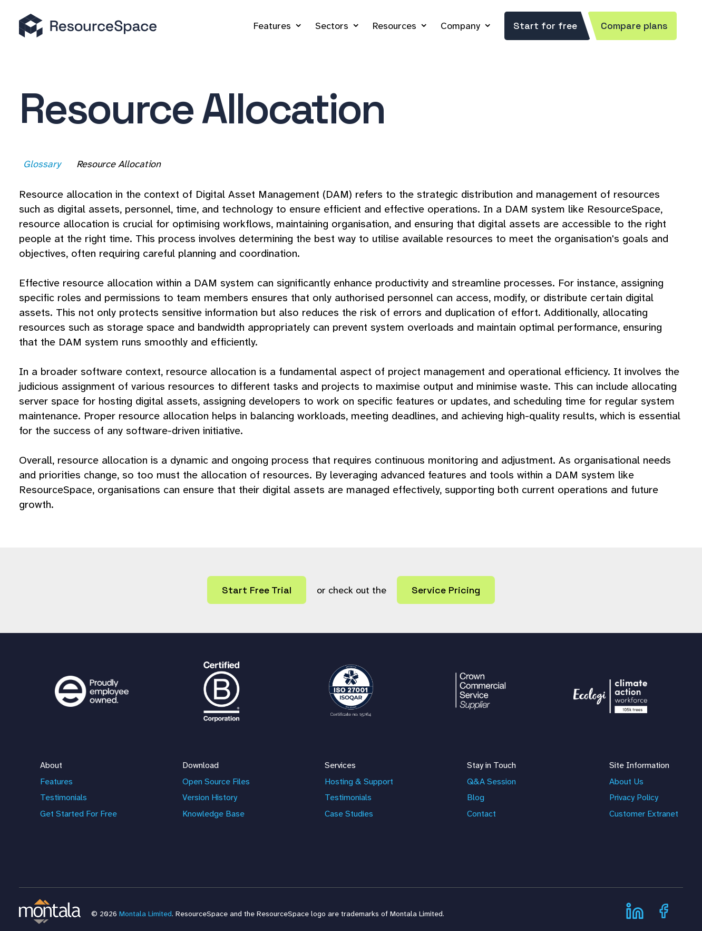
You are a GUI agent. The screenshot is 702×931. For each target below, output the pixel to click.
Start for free (545, 26)
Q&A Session (491, 781)
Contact (481, 813)
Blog (475, 797)
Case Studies (349, 813)
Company (460, 26)
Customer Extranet (643, 813)
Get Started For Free (78, 813)
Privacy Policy (633, 797)
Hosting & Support (359, 781)
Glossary (43, 164)
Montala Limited (145, 913)
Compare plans (634, 26)
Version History (209, 797)
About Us (626, 781)
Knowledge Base (213, 813)
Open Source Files (216, 781)
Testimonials (63, 797)
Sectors (331, 26)
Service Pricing (446, 590)
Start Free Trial (256, 590)
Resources (394, 26)
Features (272, 26)
